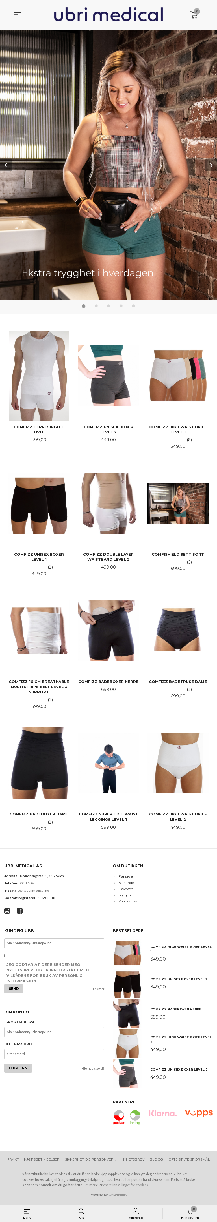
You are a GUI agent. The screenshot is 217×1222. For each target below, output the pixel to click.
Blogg (156, 1162)
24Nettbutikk (117, 1198)
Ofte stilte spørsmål (189, 1162)
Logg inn (125, 898)
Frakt (13, 1162)
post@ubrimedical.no (33, 893)
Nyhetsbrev (132, 1162)
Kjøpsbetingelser (42, 1162)
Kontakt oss (127, 904)
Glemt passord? (93, 1071)
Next (211, 165)
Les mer (98, 992)
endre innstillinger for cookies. (126, 1187)
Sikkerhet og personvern (90, 1162)
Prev (6, 165)
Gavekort (126, 892)
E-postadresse (19, 1025)
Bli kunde (126, 885)
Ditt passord (18, 1047)
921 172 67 (27, 886)
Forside (125, 879)
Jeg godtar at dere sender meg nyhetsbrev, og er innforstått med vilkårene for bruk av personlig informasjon (47, 976)
